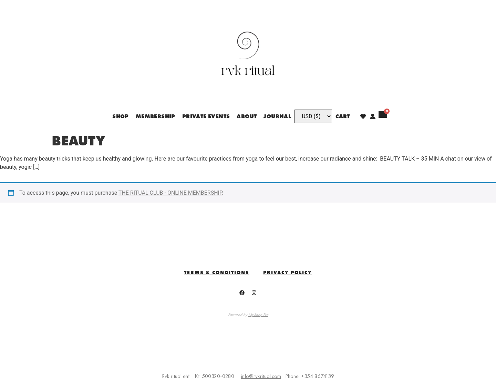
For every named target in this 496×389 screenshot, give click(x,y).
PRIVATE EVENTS (206, 116)
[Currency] (313, 116)
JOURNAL (277, 116)
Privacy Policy (287, 272)
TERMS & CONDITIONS (216, 272)
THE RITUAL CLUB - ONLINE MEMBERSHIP (170, 193)
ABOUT (247, 116)
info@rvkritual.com (261, 376)
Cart (342, 116)
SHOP (120, 116)
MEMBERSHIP (155, 116)
